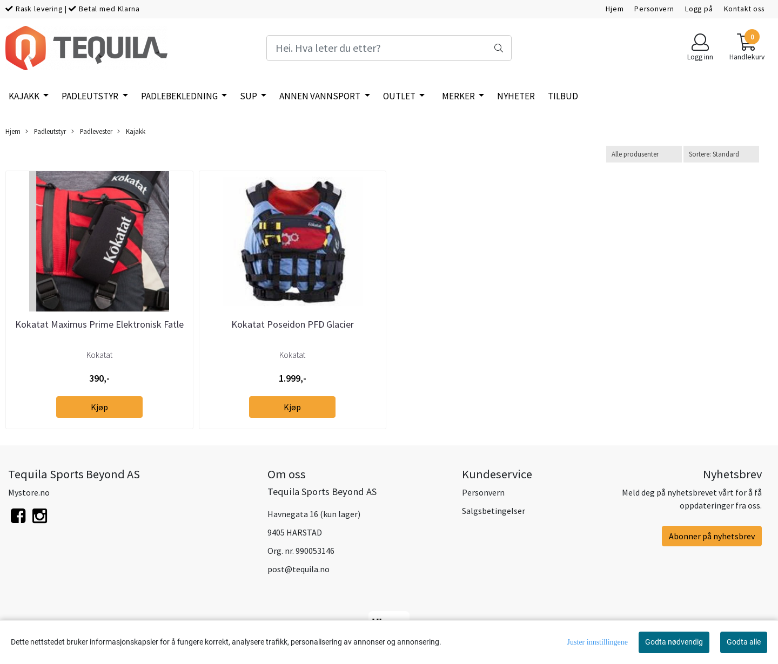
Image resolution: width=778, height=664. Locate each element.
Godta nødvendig (674, 642)
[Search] (388, 48)
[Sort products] (721, 154)
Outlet (400, 96)
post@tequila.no (298, 569)
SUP (249, 96)
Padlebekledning (180, 96)
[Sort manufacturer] (644, 154)
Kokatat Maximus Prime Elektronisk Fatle (99, 324)
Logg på (699, 8)
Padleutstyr (91, 96)
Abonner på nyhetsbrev (712, 536)
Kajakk (25, 96)
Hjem (614, 8)
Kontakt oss (744, 8)
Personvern (654, 8)
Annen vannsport (320, 96)
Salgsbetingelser (493, 510)
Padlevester (91, 131)
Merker (459, 96)
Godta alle (744, 642)
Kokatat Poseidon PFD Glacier (292, 324)
